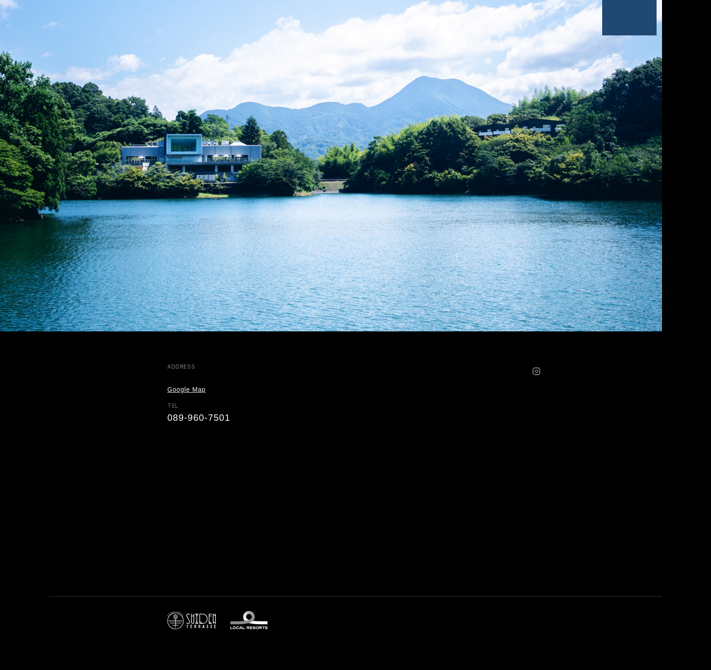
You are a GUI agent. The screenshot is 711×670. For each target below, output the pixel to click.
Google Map (186, 389)
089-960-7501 (198, 417)
